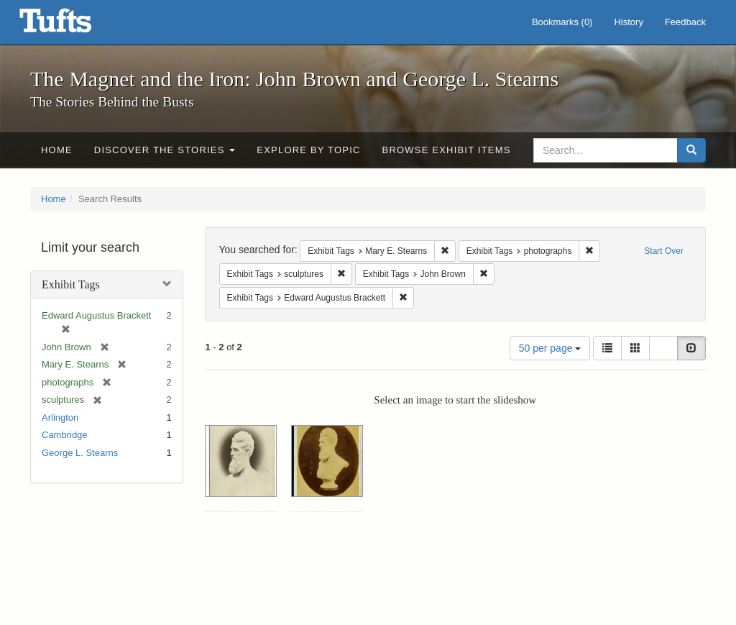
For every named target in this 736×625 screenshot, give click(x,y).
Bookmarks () (562, 22)
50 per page (550, 348)
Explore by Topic (308, 150)
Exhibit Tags (71, 284)
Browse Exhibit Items (446, 150)
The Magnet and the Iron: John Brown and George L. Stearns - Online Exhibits (73, 25)
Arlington (60, 417)
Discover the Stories (165, 150)
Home (57, 150)
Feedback (685, 22)
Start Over (664, 251)
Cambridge (65, 434)
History (628, 22)
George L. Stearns (80, 452)
